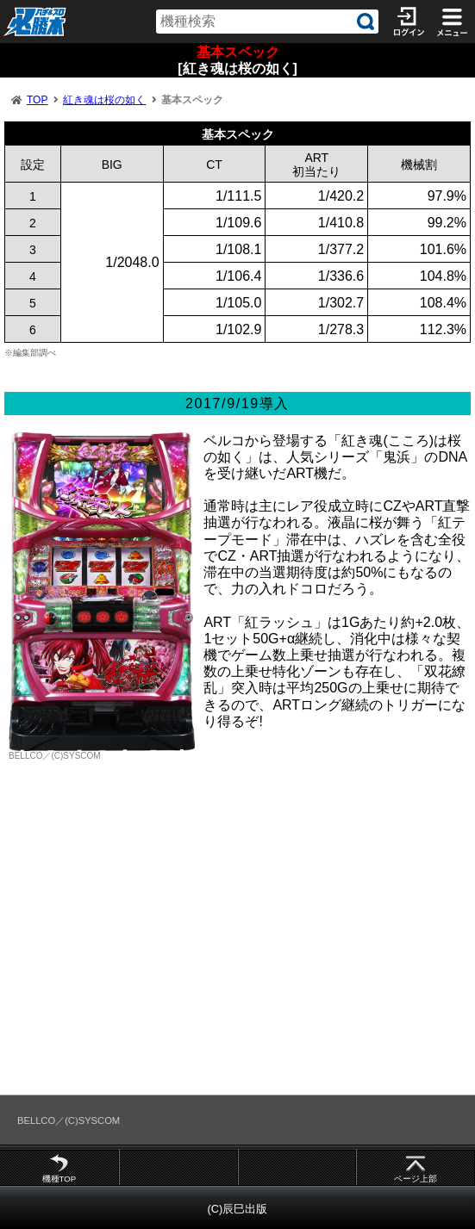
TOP (37, 100)
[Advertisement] (237, 940)
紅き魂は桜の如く (104, 100)
